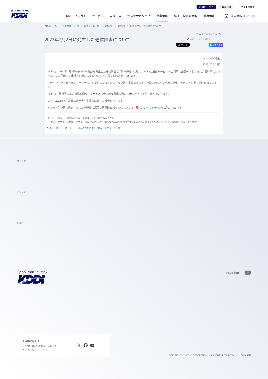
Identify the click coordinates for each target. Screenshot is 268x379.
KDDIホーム (51, 26)
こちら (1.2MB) (147, 107)
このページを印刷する (199, 39)
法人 (254, 16)
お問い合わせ (206, 7)
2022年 (108, 26)
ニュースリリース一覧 (88, 26)
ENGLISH (227, 7)
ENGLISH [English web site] (246, 355)
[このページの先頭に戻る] (238, 273)
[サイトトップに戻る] (20, 14)
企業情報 (67, 26)
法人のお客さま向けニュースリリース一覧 (99, 128)
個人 (248, 16)
